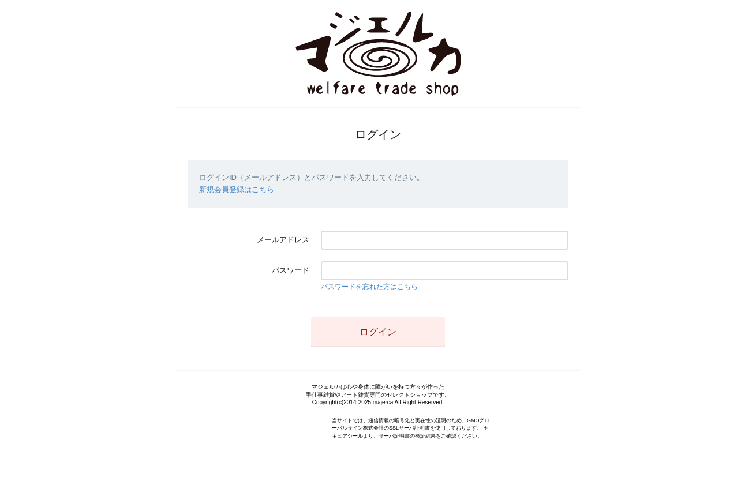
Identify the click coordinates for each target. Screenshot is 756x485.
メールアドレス (283, 239)
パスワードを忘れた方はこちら (369, 287)
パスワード (290, 270)
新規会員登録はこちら (236, 189)
